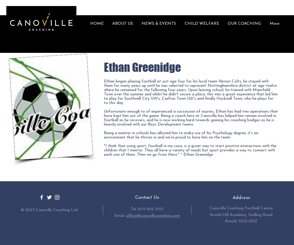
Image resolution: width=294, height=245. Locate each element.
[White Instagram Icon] (57, 197)
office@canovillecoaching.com (153, 216)
